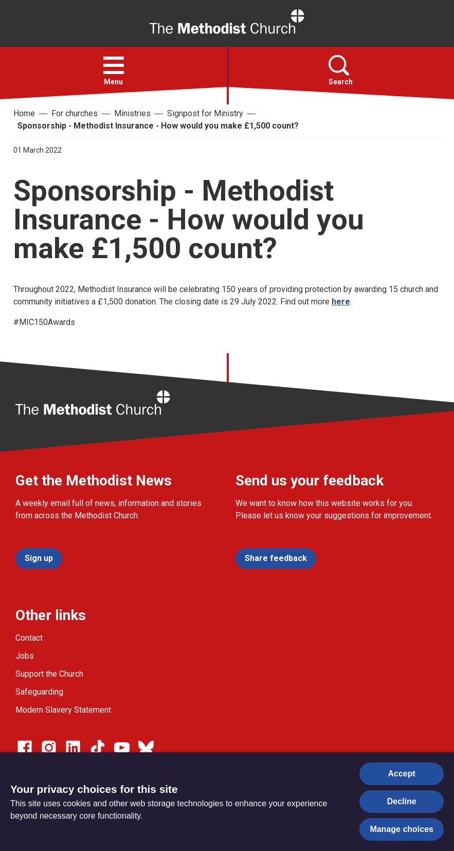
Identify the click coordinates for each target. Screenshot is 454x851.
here (341, 301)
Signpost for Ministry (205, 113)
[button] (113, 65)
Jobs (24, 656)
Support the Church (49, 674)
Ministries (132, 113)
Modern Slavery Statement (63, 710)
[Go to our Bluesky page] (146, 747)
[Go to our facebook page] (24, 747)
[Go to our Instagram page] (49, 747)
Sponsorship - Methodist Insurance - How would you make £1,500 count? (158, 126)
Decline (401, 801)
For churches (74, 113)
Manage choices (401, 829)
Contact (29, 638)
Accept (401, 773)
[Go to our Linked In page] (73, 747)
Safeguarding (39, 692)
